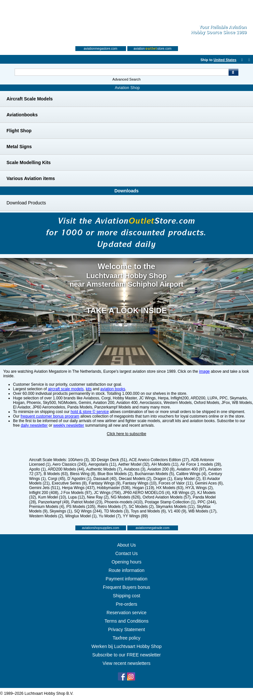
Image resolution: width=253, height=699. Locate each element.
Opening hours (127, 561)
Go (233, 72)
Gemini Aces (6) (208, 483)
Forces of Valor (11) (175, 483)
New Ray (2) (98, 497)
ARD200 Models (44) (66, 469)
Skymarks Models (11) (175, 506)
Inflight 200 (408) (43, 492)
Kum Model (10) (52, 497)
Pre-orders (126, 604)
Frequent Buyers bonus (126, 587)
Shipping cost (126, 595)
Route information (126, 570)
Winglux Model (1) (81, 516)
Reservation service (126, 612)
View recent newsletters (127, 663)
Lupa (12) (76, 497)
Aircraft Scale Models (29, 98)
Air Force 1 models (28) (200, 464)
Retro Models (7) (111, 506)
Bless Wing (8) (82, 474)
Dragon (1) (162, 478)
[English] (191, 60)
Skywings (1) (61, 511)
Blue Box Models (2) (115, 474)
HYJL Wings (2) (199, 487)
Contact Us (126, 553)
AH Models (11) (164, 464)
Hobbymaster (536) (113, 487)
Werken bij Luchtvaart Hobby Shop (126, 646)
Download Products (26, 202)
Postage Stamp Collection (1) (170, 502)
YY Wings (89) (135, 516)
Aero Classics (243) (70, 464)
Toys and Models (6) (148, 511)
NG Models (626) (125, 497)
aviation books (112, 389)
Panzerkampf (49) (53, 502)
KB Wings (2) (183, 492)
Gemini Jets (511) (44, 487)
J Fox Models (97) (76, 492)
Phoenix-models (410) (124, 502)
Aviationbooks (22, 114)
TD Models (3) (116, 511)
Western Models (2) (46, 516)
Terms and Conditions (126, 621)
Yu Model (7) (110, 516)
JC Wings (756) (107, 492)
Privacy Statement (126, 629)
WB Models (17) (202, 511)
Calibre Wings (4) (191, 474)
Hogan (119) (143, 487)
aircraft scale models (65, 389)
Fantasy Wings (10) (140, 483)
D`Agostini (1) (79, 478)
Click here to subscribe (126, 434)
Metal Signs (19, 146)
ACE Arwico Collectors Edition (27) (159, 460)
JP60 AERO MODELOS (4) (146, 492)
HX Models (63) (169, 487)
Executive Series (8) (69, 483)
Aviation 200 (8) (161, 469)
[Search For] (122, 72)
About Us (126, 545)
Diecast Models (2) (135, 478)
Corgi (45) (56, 478)
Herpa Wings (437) (78, 487)
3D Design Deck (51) (109, 460)
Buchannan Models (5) (154, 474)
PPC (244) (206, 502)
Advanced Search (126, 79)
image (204, 371)
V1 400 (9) (177, 511)
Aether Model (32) (133, 464)
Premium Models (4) (46, 506)
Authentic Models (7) (104, 469)
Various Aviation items (30, 178)
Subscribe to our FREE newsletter (126, 654)
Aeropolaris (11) (102, 464)
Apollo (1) (37, 469)
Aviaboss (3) (134, 469)
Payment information (126, 578)
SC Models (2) (141, 506)
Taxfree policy (127, 638)
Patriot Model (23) (86, 502)
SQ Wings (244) (88, 511)
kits (89, 389)
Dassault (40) (105, 478)
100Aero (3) (78, 460)
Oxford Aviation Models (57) (167, 497)
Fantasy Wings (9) (104, 483)
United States (225, 60)
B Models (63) (56, 474)
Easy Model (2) (187, 478)
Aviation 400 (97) (191, 469)
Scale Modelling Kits (28, 162)
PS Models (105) (80, 506)
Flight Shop (19, 130)
